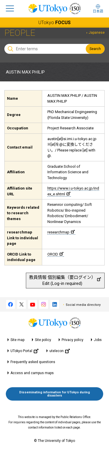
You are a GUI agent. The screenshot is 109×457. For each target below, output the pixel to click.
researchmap (61, 232)
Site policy (43, 340)
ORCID (55, 254)
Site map (17, 340)
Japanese (97, 33)
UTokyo (54, 22)
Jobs (98, 340)
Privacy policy (72, 340)
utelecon (59, 351)
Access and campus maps (32, 373)
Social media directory (83, 305)
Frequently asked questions (32, 362)
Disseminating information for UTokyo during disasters (54, 393)
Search (95, 49)
